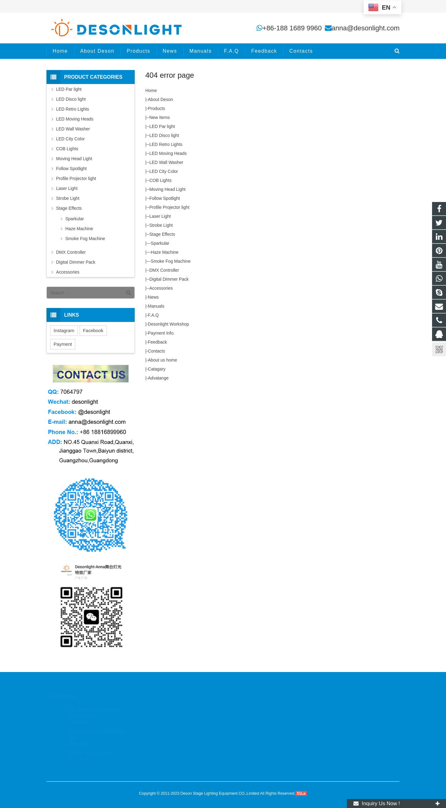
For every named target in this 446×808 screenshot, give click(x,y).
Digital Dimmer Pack (169, 279)
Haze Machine (165, 252)
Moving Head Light (167, 189)
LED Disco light (164, 135)
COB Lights (160, 180)
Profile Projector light (169, 207)
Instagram (64, 330)
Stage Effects (162, 234)
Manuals (156, 306)
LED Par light (162, 126)
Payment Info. (161, 333)
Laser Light (160, 216)
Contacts (156, 351)
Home (151, 90)
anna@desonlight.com (366, 28)
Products (156, 108)
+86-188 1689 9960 (291, 28)
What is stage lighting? (90, 744)
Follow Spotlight (164, 198)
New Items (159, 117)
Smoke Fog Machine (170, 261)
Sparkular (160, 243)
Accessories (161, 288)
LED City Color (163, 171)
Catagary (157, 369)
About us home (162, 360)
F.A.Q (153, 315)
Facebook (93, 330)
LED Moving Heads (168, 153)
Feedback (157, 342)
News (153, 297)
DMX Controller (164, 270)
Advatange (158, 377)
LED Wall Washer (166, 162)
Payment (63, 344)
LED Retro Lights (165, 144)
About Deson (160, 99)
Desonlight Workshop (168, 324)
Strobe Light (161, 225)
